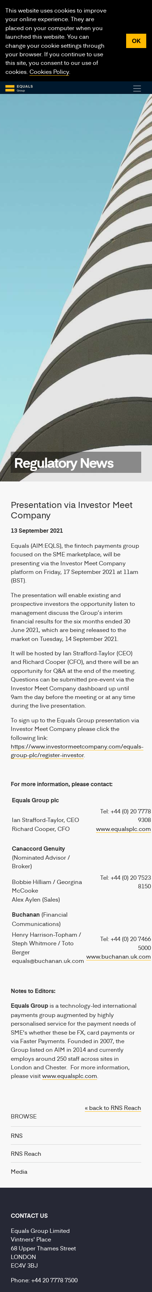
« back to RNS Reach (113, 1107)
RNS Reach (26, 1153)
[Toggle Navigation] (137, 88)
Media (19, 1171)
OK (136, 41)
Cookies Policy (49, 71)
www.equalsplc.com (123, 828)
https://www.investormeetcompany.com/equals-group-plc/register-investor (77, 750)
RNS (17, 1135)
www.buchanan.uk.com (118, 956)
